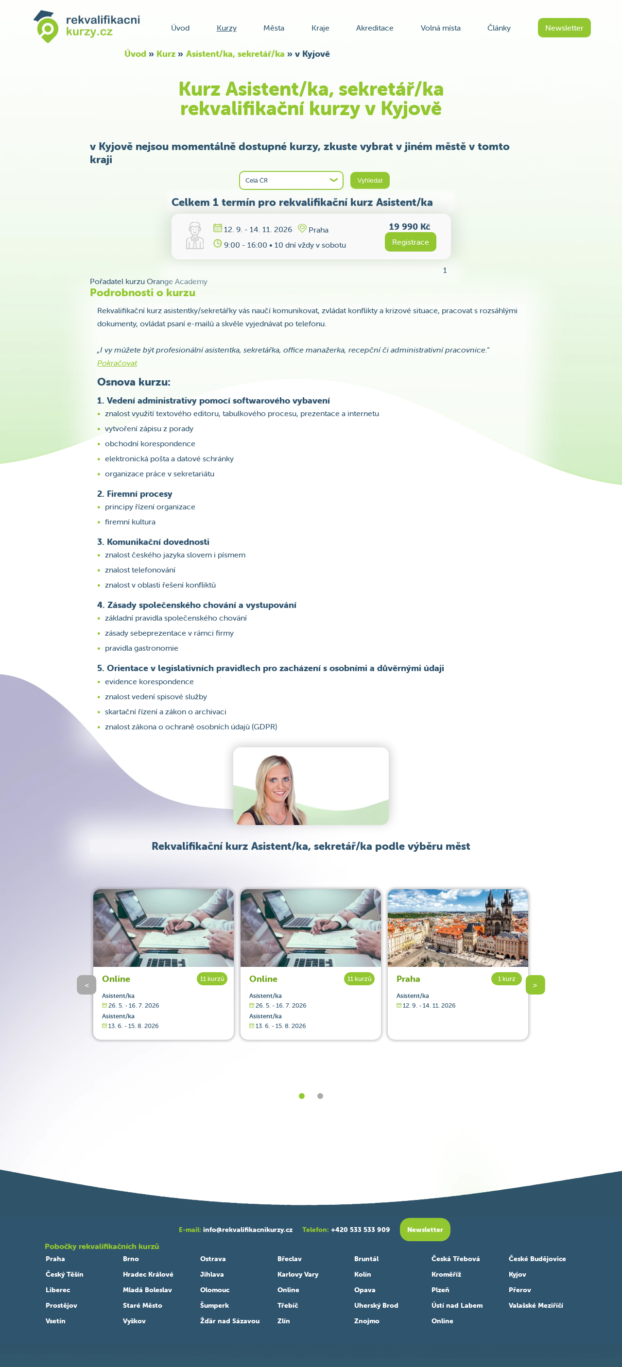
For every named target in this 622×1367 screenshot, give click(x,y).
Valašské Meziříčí (536, 1305)
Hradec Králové (148, 1274)
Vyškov (134, 1320)
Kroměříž (446, 1274)
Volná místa (441, 28)
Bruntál (366, 1258)
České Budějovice (537, 1258)
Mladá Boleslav (147, 1289)
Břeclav (289, 1258)
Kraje (320, 28)
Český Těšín (65, 1274)
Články (499, 28)
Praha (408, 978)
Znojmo (367, 1320)
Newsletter (564, 28)
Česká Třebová (456, 1258)
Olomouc (214, 1289)
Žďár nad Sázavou (229, 1320)
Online (116, 978)
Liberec (58, 1289)
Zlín (283, 1320)
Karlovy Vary (297, 1274)
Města (273, 28)
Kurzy (227, 28)
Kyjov (517, 1274)
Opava (365, 1289)
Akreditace (375, 28)
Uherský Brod (376, 1305)
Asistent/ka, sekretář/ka (235, 53)
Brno (131, 1258)
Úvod (180, 28)
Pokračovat (117, 363)
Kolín (362, 1274)
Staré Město (142, 1305)
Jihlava (212, 1274)
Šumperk (214, 1305)
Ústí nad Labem (457, 1305)
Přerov (520, 1289)
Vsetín (56, 1320)
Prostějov (61, 1305)
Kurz (165, 53)
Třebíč (287, 1305)
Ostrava (213, 1258)
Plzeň (440, 1289)
